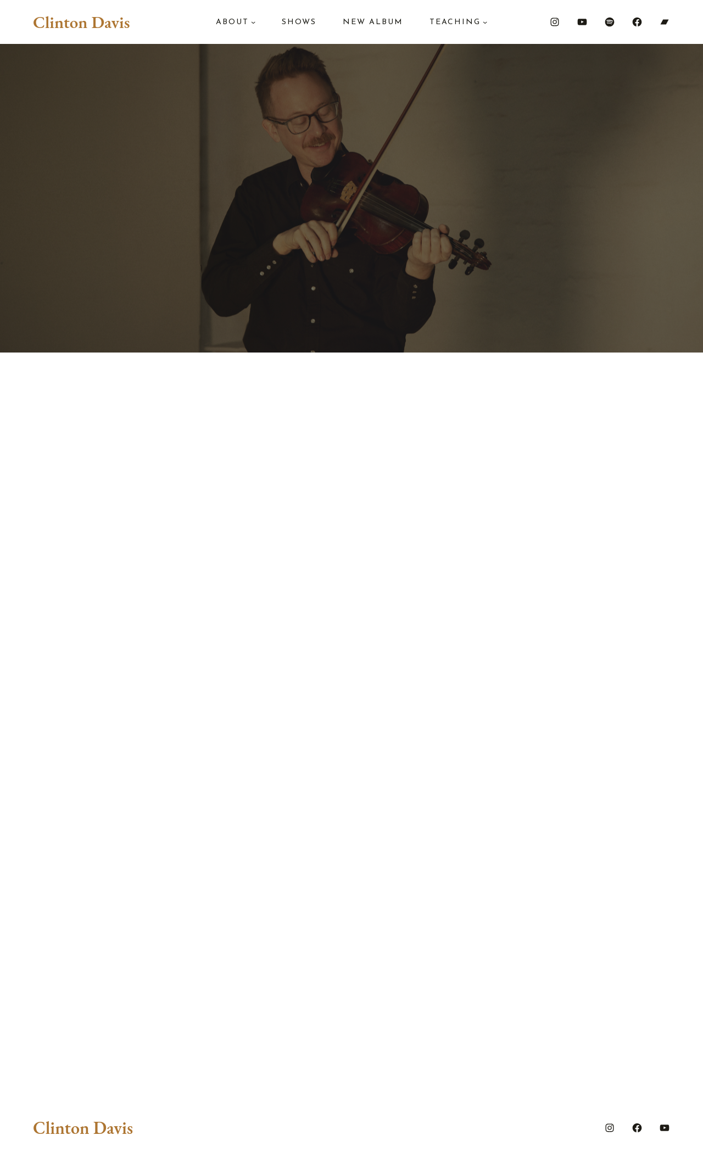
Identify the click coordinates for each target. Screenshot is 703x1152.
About (232, 22)
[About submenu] (253, 22)
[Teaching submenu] (485, 22)
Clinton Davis (81, 22)
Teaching (455, 22)
